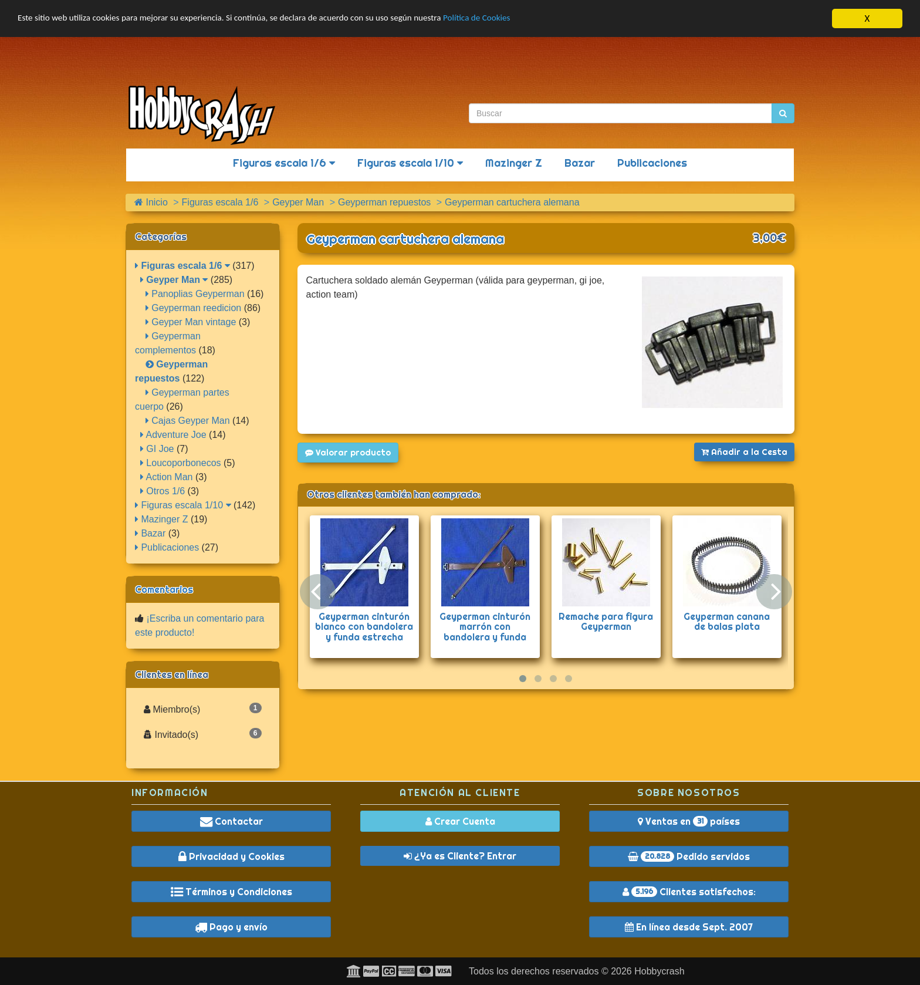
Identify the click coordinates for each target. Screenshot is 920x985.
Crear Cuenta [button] (460, 821)
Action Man (166, 477)
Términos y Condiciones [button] (231, 892)
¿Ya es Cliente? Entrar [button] (460, 856)
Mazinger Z (513, 163)
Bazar (579, 163)
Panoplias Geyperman (195, 294)
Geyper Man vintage (191, 322)
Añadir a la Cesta (744, 452)
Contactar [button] (231, 821)
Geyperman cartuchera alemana (405, 239)
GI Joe (157, 449)
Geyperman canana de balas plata (727, 621)
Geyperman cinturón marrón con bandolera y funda (484, 626)
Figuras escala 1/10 (410, 163)
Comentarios (164, 589)
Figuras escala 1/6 (284, 163)
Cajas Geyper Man (188, 421)
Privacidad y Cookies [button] (231, 856)
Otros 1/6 (162, 491)
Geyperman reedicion (193, 308)
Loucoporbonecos (180, 463)
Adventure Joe (173, 435)
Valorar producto (348, 452)
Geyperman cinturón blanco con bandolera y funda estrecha (364, 626)
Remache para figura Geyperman (606, 621)
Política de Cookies (533, 19)
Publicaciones (652, 163)
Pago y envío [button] (231, 927)
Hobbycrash (659, 971)
